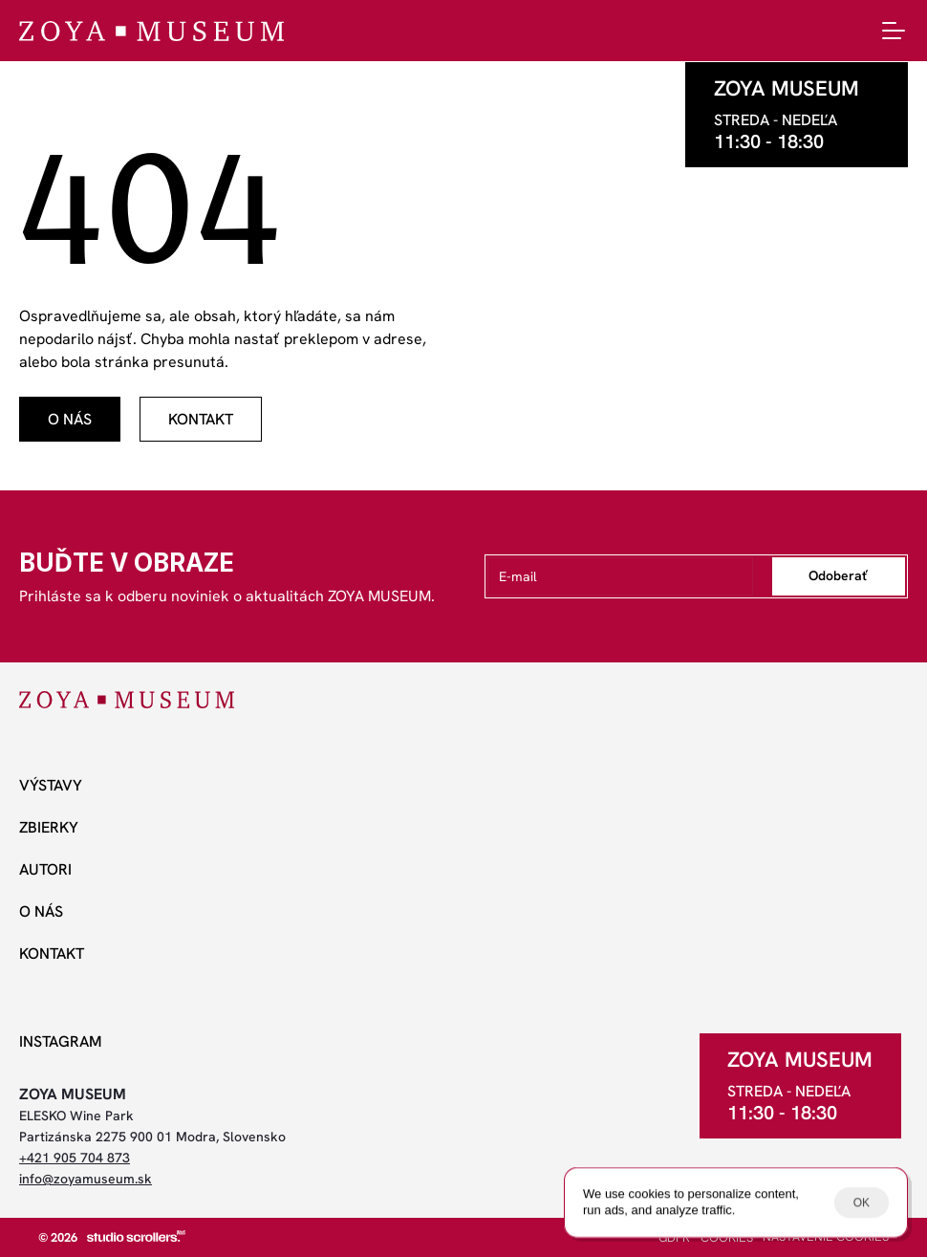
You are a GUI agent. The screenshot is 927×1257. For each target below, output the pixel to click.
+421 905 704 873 (74, 1157)
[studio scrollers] (136, 1236)
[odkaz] (69, 419)
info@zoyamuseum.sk (85, 1178)
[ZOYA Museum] (151, 31)
